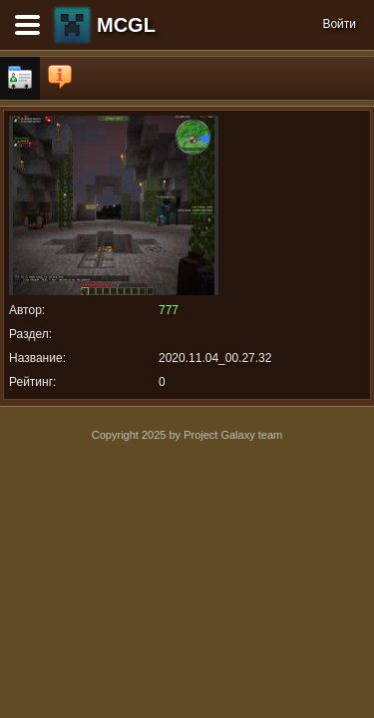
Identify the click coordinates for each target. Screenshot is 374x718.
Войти (339, 24)
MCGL (126, 25)
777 (169, 310)
